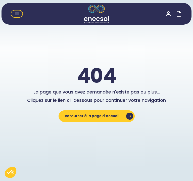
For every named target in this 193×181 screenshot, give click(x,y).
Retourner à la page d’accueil (92, 115)
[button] (17, 14)
